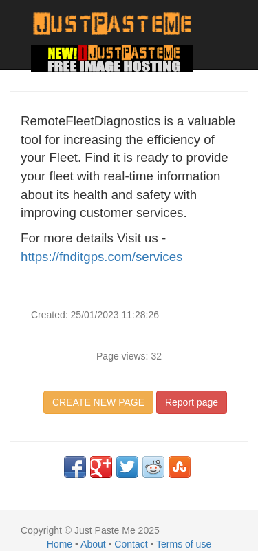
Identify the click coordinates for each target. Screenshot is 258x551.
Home (59, 544)
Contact (130, 544)
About (93, 544)
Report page (191, 402)
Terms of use (183, 544)
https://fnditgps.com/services (101, 256)
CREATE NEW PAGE (98, 402)
